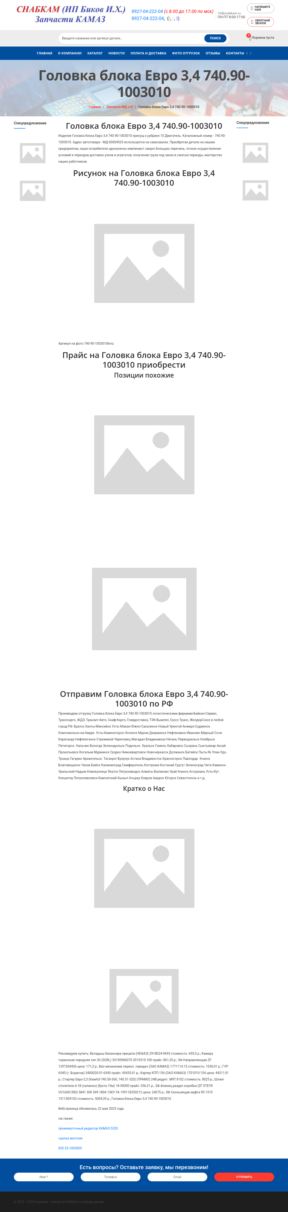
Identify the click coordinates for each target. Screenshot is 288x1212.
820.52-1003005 (70, 1148)
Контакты (235, 53)
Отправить (244, 1177)
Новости (117, 53)
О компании (70, 53)
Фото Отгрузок (186, 53)
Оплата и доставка (148, 53)
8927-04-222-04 (147, 11)
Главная (44, 53)
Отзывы (213, 53)
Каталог (95, 53)
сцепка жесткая (70, 1138)
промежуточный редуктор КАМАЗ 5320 (88, 1128)
